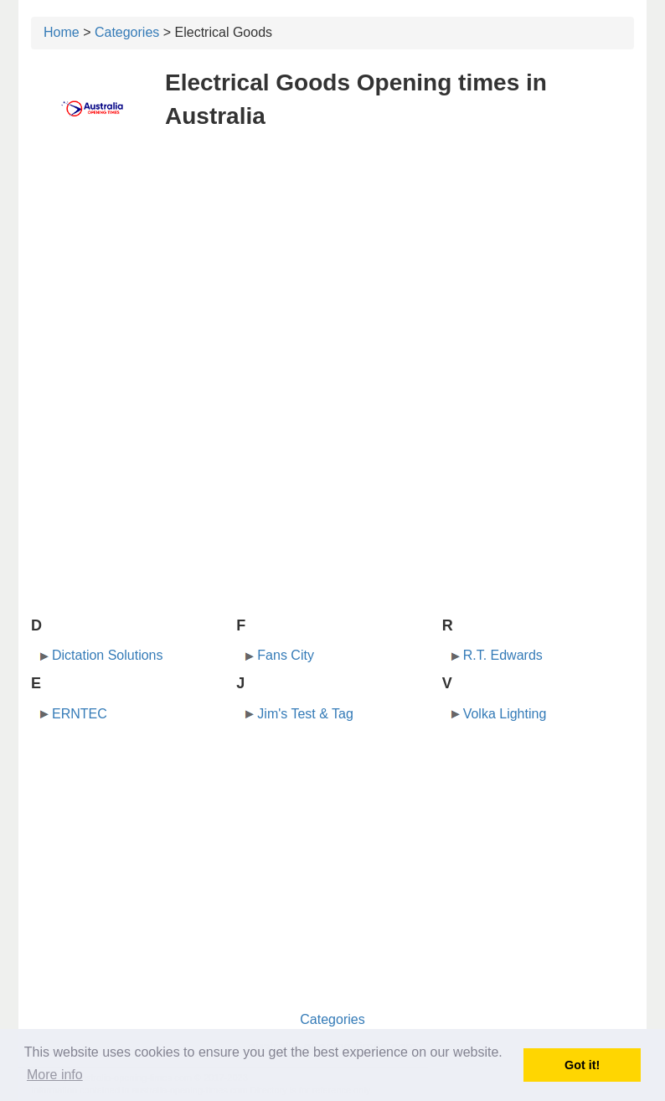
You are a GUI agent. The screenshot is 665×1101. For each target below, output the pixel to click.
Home (62, 32)
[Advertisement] (332, 266)
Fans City (285, 655)
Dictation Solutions (107, 655)
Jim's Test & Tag (305, 714)
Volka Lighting (505, 714)
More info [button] (55, 1075)
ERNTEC (79, 714)
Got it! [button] (582, 1065)
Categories (127, 32)
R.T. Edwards (503, 655)
